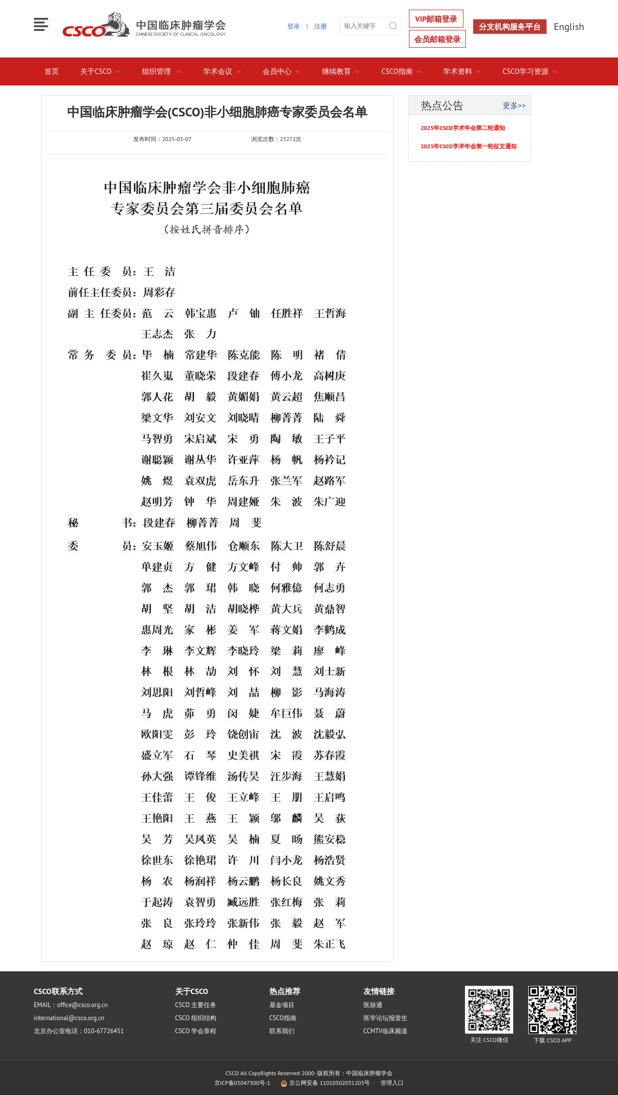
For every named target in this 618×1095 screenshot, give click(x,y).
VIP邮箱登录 (436, 19)
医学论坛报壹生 (385, 1018)
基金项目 (282, 1005)
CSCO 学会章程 (196, 1031)
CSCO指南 (401, 71)
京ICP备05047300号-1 (242, 1082)
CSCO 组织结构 (196, 1018)
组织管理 (162, 71)
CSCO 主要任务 (196, 1005)
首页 (51, 71)
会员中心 (282, 71)
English (569, 26)
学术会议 (222, 71)
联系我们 (282, 1031)
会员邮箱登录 (437, 39)
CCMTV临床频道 (385, 1031)
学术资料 (462, 71)
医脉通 (373, 1005)
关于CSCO (100, 71)
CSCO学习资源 (530, 71)
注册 (320, 26)
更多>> (514, 105)
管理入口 (392, 1082)
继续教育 (341, 71)
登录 (293, 26)
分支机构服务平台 (510, 26)
